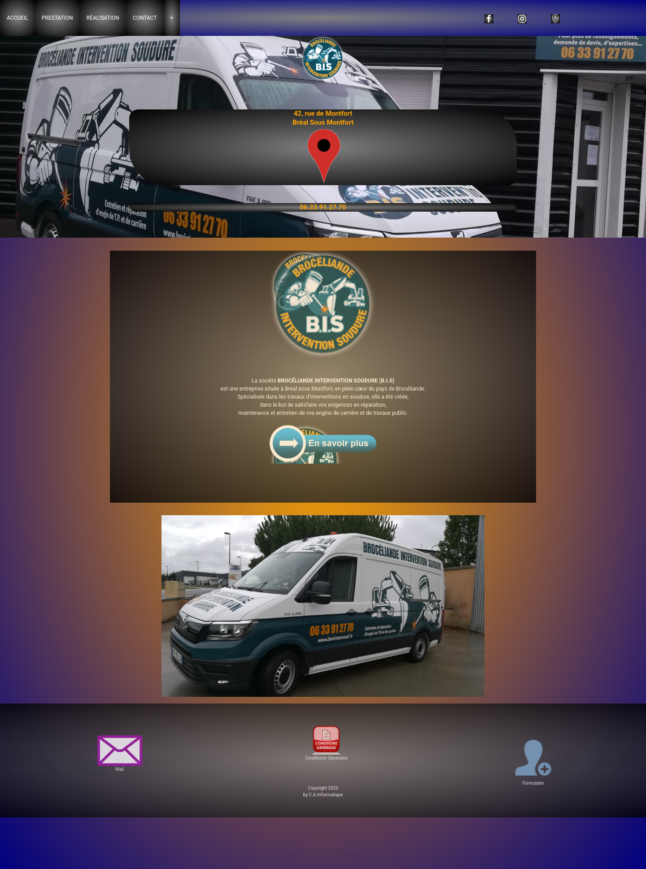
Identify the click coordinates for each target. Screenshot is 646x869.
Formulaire (533, 760)
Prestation (57, 18)
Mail (119, 753)
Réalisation (103, 18)
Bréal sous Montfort (308, 389)
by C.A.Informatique (323, 794)
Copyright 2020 (323, 788)
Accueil (17, 18)
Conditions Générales (326, 741)
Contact (145, 18)
